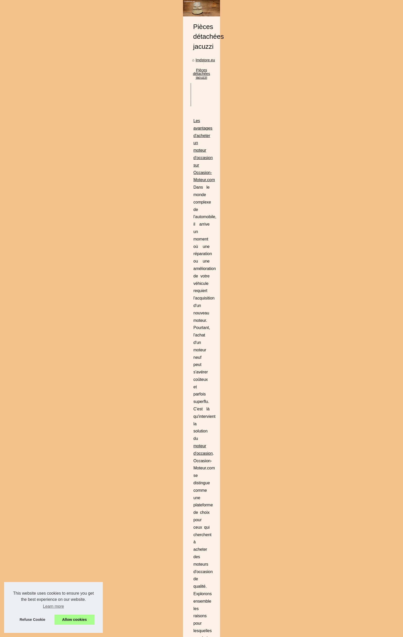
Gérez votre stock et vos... (75, 319)
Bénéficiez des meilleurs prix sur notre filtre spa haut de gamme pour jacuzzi (196, 395)
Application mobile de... (73, 389)
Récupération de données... (76, 401)
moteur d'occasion (198, 237)
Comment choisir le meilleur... (78, 528)
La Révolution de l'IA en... (75, 412)
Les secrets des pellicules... (76, 331)
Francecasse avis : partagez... (78, 470)
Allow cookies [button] (74, 619)
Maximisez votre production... (78, 366)
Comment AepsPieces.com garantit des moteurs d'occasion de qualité (190, 275)
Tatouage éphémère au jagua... (79, 285)
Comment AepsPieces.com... (77, 459)
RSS (129, 615)
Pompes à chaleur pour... (74, 505)
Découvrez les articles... (73, 308)
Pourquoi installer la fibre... (75, 250)
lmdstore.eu (139, 172)
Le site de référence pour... (76, 239)
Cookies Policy (112, 615)
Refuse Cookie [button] (32, 619)
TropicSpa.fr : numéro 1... (75, 552)
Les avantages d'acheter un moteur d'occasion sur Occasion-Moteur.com (193, 215)
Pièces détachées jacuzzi (174, 172)
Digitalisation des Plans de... (77, 261)
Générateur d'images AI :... (76, 423)
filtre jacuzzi (290, 410)
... (154, 252)
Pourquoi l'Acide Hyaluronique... (80, 576)
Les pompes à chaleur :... (74, 296)
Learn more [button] (53, 606)
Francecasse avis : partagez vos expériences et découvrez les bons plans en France (204, 335)
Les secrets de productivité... (77, 342)
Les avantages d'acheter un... (78, 447)
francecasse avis (194, 372)
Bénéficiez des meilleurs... (75, 481)
